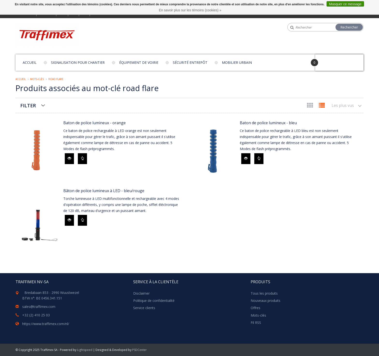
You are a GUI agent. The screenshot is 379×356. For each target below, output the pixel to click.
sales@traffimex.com (38, 306)
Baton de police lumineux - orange (94, 122)
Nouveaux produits (265, 300)
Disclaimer (141, 293)
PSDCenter (139, 350)
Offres (255, 307)
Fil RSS (256, 322)
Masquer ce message (345, 4)
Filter (28, 105)
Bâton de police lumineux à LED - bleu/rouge (103, 190)
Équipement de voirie (138, 62)
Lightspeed (84, 350)
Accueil (29, 62)
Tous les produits (264, 293)
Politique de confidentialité (154, 300)
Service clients (144, 307)
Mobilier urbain (237, 62)
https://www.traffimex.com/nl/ (45, 323)
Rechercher (349, 27)
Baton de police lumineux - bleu (268, 122)
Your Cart (328, 60)
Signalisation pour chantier (78, 62)
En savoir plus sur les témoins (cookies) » (190, 10)
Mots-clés (37, 79)
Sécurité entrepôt (190, 62)
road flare (55, 79)
